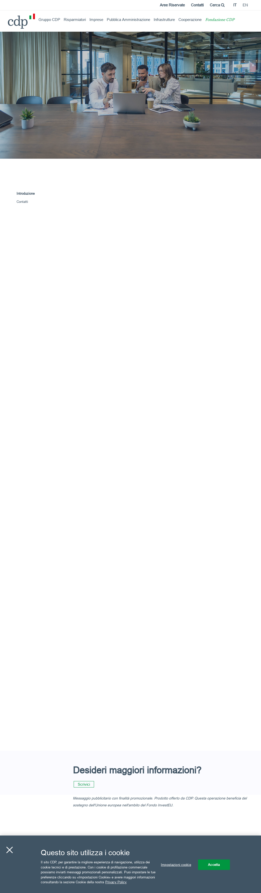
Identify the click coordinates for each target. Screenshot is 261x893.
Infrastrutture (164, 19)
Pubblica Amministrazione (128, 19)
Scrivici (84, 784)
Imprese (96, 19)
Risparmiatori (75, 19)
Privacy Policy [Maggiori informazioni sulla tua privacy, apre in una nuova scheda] (116, 882)
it (235, 5)
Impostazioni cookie (176, 864)
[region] (130, 864)
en (245, 5)
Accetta (214, 864)
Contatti (197, 5)
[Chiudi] (9, 849)
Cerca (217, 5)
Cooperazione (190, 19)
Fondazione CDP (219, 20)
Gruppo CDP (49, 19)
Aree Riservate (172, 5)
